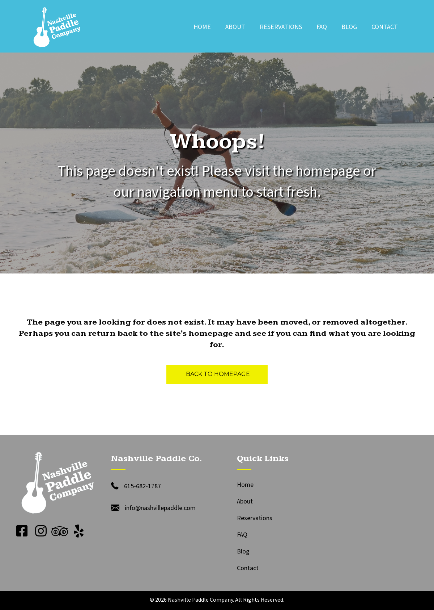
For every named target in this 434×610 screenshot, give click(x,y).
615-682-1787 (142, 486)
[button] (22, 531)
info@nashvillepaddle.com (160, 508)
